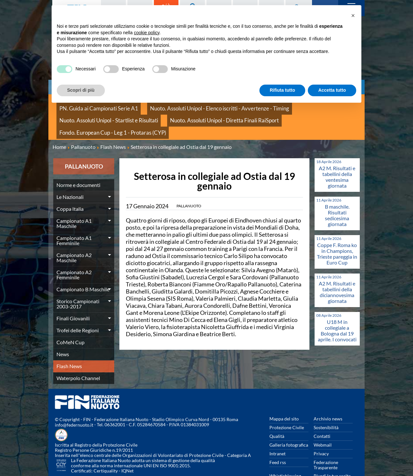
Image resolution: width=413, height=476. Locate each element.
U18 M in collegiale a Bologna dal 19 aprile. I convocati (337, 308)
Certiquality (106, 448)
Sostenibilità (326, 405)
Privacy (321, 431)
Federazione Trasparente (326, 442)
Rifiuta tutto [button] (282, 90)
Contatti (322, 414)
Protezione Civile (286, 405)
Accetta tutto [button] (332, 90)
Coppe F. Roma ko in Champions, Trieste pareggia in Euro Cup (337, 231)
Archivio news (328, 396)
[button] (353, 15)
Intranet (277, 431)
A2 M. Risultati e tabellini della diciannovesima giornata (337, 270)
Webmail (323, 422)
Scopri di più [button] (81, 90)
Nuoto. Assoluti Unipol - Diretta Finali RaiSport (103, 113)
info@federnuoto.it (74, 403)
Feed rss (277, 440)
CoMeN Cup (70, 320)
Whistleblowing (285, 453)
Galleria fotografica (288, 422)
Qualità (276, 414)
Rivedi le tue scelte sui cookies (332, 456)
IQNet (127, 448)
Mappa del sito (284, 396)
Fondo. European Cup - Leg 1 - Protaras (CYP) (202, 113)
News (62, 332)
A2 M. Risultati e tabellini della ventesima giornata (337, 154)
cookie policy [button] (146, 32)
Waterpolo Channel (78, 356)
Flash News (69, 344)
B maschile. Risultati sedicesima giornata (337, 193)
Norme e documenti (78, 163)
